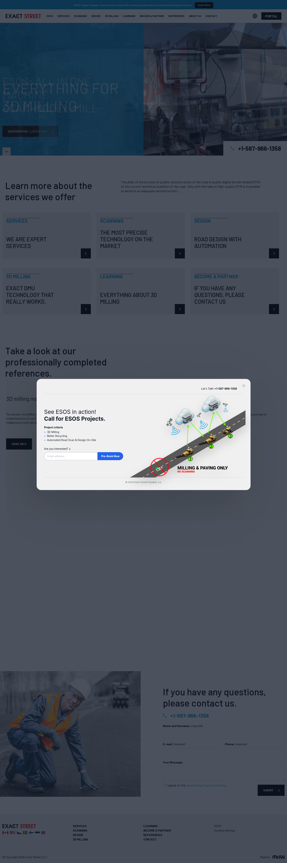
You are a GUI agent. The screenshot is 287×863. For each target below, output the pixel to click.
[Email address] (71, 456)
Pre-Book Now (110, 456)
